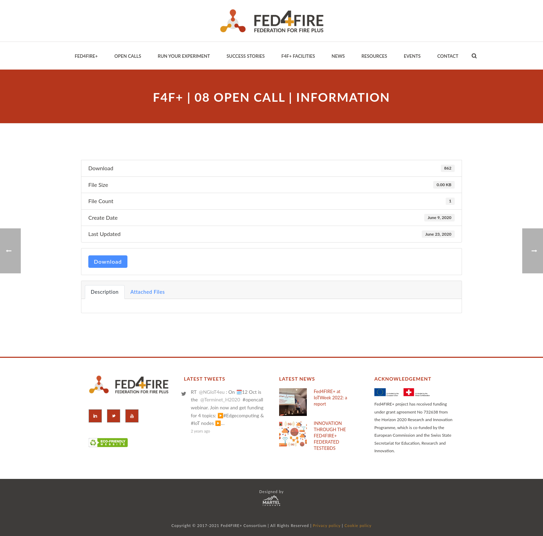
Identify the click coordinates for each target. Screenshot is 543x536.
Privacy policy (327, 525)
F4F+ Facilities (298, 56)
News (338, 56)
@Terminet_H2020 (220, 399)
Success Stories (245, 56)
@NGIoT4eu (211, 392)
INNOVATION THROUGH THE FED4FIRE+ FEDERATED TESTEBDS (330, 435)
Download (108, 261)
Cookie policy (358, 525)
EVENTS (412, 56)
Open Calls (127, 56)
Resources (374, 56)
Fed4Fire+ (86, 56)
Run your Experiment (184, 56)
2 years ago (200, 431)
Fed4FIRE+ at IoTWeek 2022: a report (330, 398)
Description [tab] (105, 292)
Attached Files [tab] (148, 292)
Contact (448, 56)
